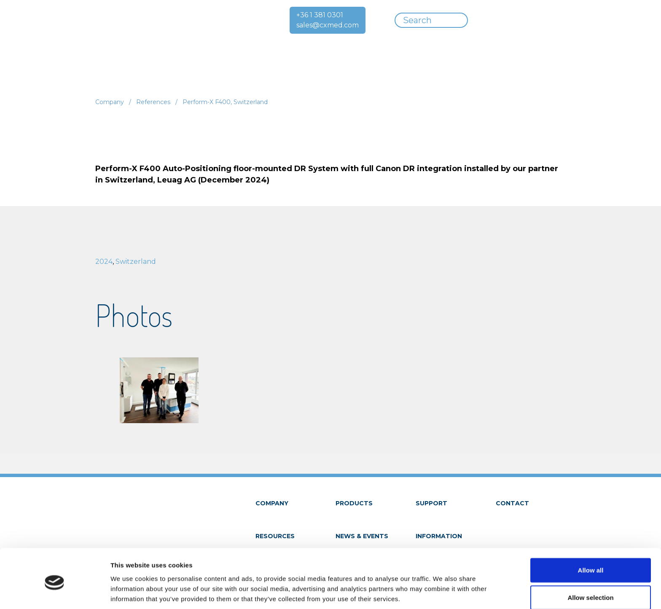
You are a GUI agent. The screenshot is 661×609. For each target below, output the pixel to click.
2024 (104, 262)
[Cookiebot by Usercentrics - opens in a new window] (54, 592)
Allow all (591, 536)
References (153, 102)
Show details (442, 592)
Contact (512, 503)
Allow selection (590, 564)
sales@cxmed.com (327, 25)
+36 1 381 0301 (319, 15)
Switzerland (136, 262)
